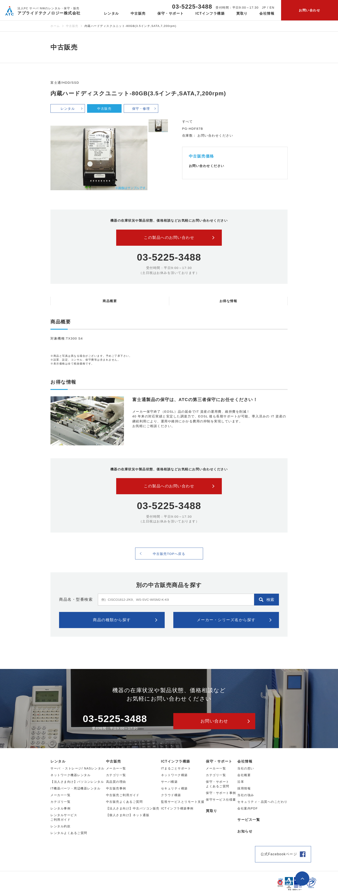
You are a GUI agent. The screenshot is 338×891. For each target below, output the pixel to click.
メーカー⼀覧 (60, 795)
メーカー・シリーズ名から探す (226, 620)
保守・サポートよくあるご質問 (217, 784)
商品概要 (110, 301)
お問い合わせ (309, 10)
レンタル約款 (60, 826)
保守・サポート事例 (221, 793)
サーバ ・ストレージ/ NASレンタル (77, 768)
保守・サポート (219, 761)
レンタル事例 (60, 808)
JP (264, 7)
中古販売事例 (116, 788)
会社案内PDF (247, 808)
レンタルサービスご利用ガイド (63, 817)
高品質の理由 (116, 781)
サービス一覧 (248, 820)
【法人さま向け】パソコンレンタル (77, 781)
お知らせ (244, 831)
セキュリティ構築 (174, 788)
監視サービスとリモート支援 (183, 801)
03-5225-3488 (192, 6)
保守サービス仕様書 (221, 799)
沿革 (240, 781)
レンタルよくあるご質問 (68, 833)
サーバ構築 (169, 781)
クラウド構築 (171, 795)
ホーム (55, 26)
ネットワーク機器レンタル (70, 775)
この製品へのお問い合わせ (169, 237)
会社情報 (244, 761)
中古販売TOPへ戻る (169, 554)
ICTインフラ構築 (175, 761)
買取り (242, 13)
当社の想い (245, 768)
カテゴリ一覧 (216, 775)
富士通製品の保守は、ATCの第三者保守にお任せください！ (195, 399)
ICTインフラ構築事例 (177, 808)
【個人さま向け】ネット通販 (128, 815)
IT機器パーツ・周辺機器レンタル (75, 788)
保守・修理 (141, 108)
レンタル (68, 108)
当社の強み (245, 795)
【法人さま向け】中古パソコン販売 (133, 808)
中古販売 (72, 26)
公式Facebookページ (279, 854)
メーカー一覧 (216, 768)
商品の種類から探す (112, 620)
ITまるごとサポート (176, 768)
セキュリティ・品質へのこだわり (262, 801)
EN (272, 7)
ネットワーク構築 (174, 775)
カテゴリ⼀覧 (60, 801)
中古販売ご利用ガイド (122, 795)
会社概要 (244, 775)
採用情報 (244, 788)
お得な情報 (228, 301)
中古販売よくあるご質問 (124, 801)
